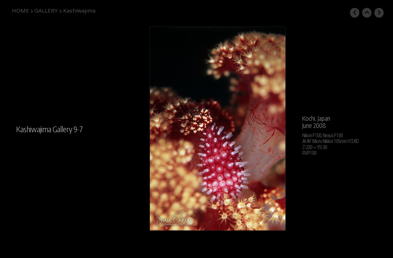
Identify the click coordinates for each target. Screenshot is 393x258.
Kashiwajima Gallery (44, 129)
